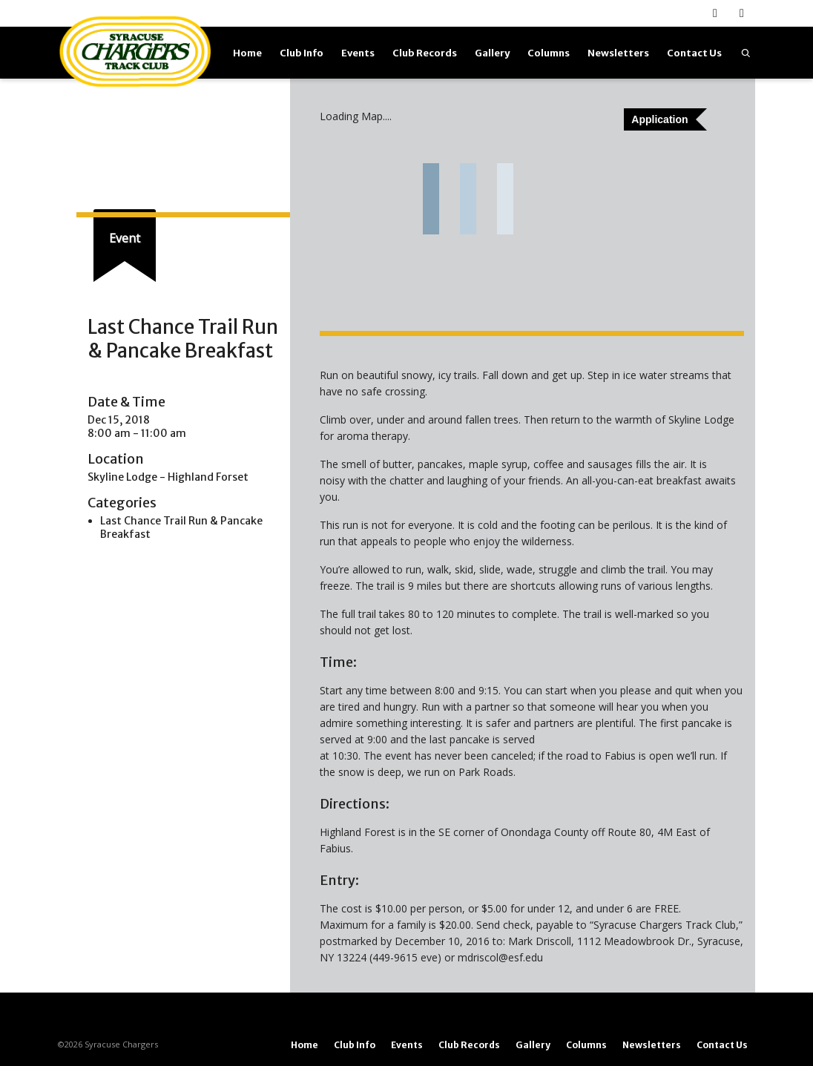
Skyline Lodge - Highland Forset (168, 477)
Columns (548, 53)
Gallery (492, 53)
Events (358, 53)
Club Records (424, 53)
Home (247, 53)
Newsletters (618, 53)
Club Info (301, 53)
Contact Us (694, 53)
